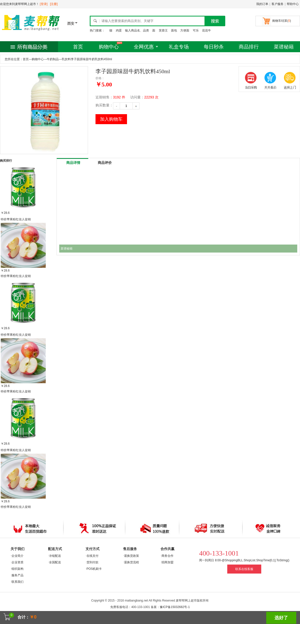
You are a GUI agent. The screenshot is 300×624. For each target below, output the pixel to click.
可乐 (196, 30)
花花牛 (206, 30)
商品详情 (73, 163)
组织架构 (18, 569)
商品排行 (249, 46)
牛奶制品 (53, 59)
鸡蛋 (119, 30)
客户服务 (278, 4)
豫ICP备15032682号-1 (175, 607)
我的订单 (262, 4)
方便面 (184, 30)
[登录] (44, 4)
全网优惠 (144, 46)
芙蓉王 (163, 30)
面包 (174, 30)
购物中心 (109, 46)
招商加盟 (168, 562)
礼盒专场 (179, 46)
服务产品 (18, 575)
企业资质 (18, 562)
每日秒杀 (214, 46)
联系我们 (18, 582)
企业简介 (18, 556)
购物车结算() (281, 20)
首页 (78, 46)
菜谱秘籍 (284, 46)
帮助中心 (293, 4)
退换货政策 (131, 556)
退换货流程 (131, 562)
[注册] (54, 4)
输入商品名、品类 (137, 30)
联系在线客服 (244, 569)
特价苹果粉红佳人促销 (16, 219)
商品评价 (105, 163)
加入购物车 (111, 119)
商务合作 (168, 556)
